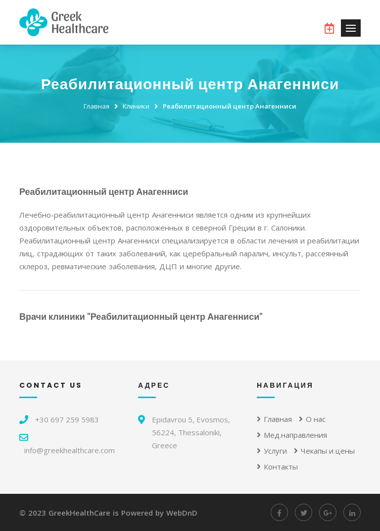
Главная (96, 106)
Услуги (272, 451)
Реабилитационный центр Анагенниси (229, 106)
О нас (312, 419)
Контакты (277, 467)
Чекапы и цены (324, 451)
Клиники (136, 106)
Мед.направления (292, 435)
